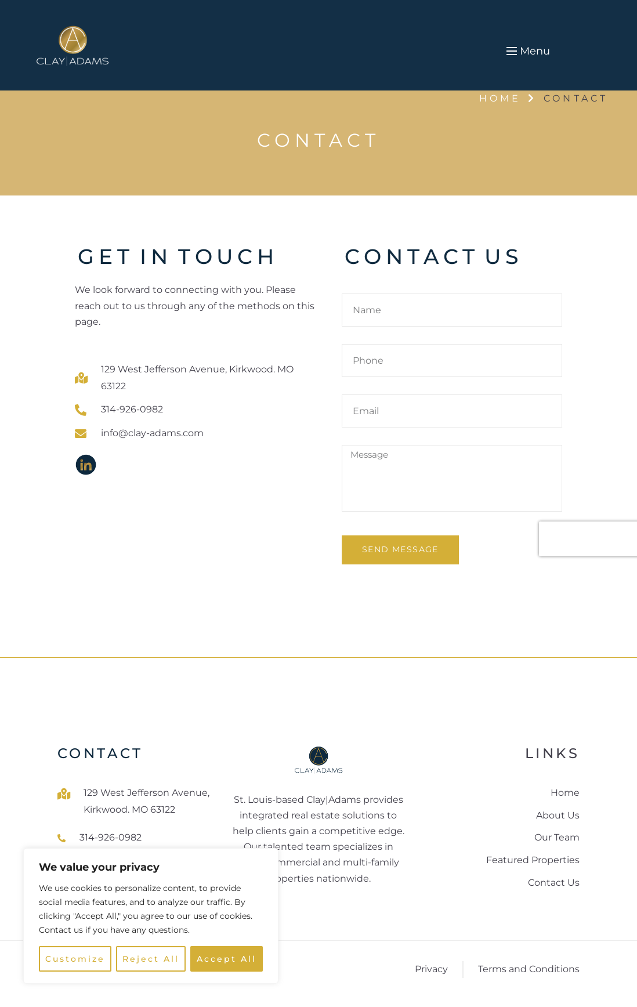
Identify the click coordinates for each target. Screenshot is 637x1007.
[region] (150, 916)
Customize (75, 959)
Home (500, 98)
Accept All (227, 959)
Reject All (151, 959)
